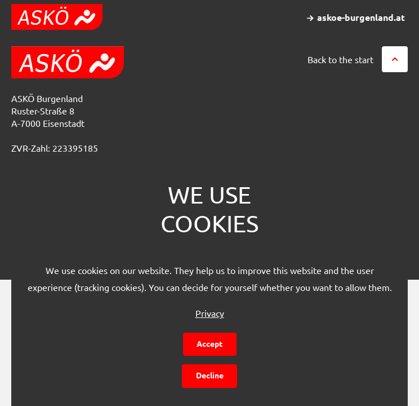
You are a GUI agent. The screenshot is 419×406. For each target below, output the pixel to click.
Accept (209, 343)
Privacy (209, 313)
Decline (210, 375)
